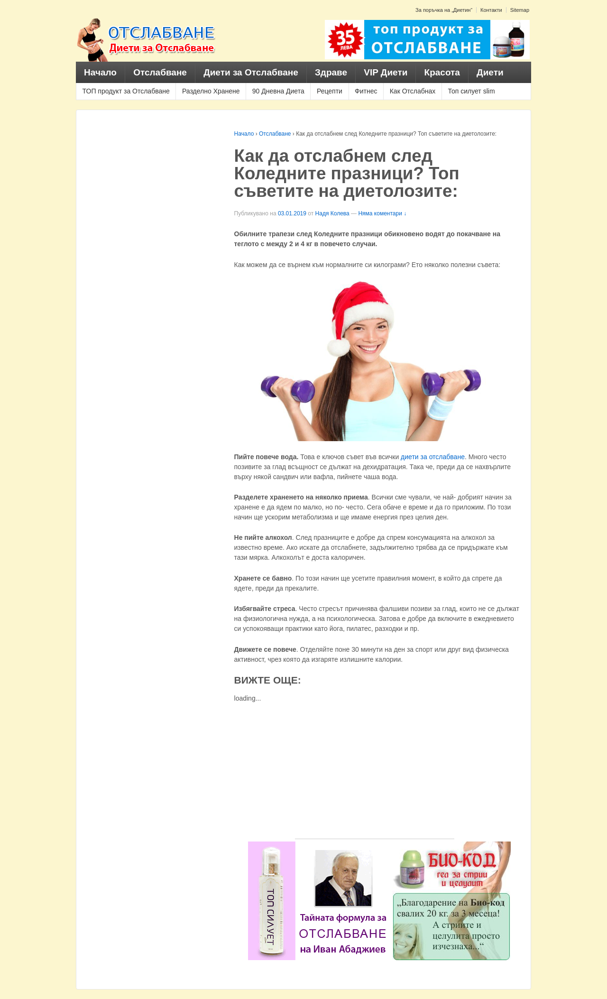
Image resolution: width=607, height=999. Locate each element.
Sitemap (519, 10)
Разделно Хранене (211, 91)
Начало (100, 72)
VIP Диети (385, 72)
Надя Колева (332, 213)
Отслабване (160, 72)
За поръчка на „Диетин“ (443, 10)
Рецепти (329, 91)
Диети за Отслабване (250, 72)
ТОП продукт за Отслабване (126, 91)
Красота (442, 72)
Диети (490, 72)
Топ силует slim (471, 91)
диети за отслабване (433, 457)
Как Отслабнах (413, 91)
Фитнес (366, 91)
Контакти (491, 10)
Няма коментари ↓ (382, 213)
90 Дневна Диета (278, 91)
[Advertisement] (374, 772)
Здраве (331, 72)
